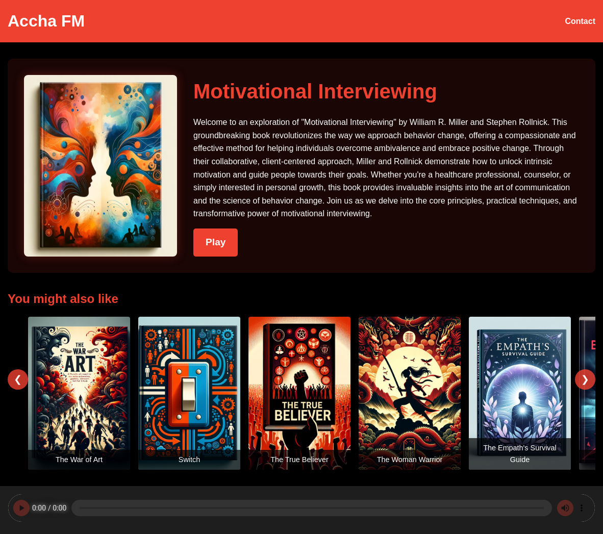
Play (215, 242)
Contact (580, 21)
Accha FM (46, 21)
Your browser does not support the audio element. (301, 508)
